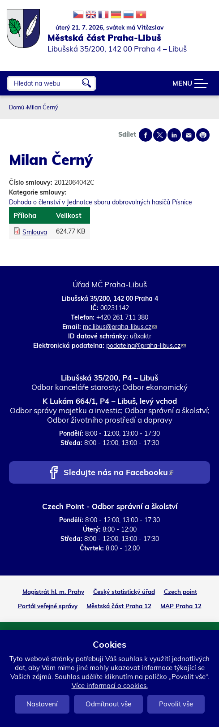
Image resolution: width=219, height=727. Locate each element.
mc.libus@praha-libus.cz (120, 327)
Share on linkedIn (174, 135)
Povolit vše (176, 704)
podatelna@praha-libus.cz (146, 346)
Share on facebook (145, 135)
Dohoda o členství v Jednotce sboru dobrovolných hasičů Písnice (100, 202)
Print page (203, 135)
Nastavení (42, 704)
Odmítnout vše (108, 704)
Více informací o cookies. (110, 685)
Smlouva (34, 232)
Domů (16, 107)
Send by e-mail (188, 135)
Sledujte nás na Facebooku (118, 473)
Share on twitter (160, 135)
